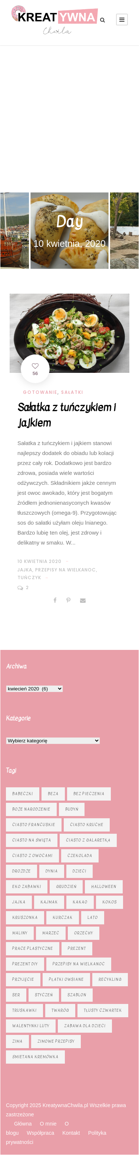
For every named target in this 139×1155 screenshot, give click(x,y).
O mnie (48, 1124)
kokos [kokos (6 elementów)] (109, 902)
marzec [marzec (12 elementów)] (50, 933)
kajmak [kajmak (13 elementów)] (49, 902)
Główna (23, 1124)
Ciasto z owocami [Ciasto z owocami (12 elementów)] (32, 855)
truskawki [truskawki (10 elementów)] (24, 1010)
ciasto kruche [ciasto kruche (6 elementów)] (86, 824)
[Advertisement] (69, 118)
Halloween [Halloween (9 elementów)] (103, 886)
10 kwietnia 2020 (39, 561)
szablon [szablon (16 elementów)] (76, 995)
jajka (24, 570)
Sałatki (72, 392)
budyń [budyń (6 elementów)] (71, 809)
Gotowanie (40, 392)
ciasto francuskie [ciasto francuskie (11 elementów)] (33, 824)
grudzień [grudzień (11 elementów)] (66, 886)
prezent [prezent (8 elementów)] (77, 948)
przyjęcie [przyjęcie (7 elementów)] (23, 979)
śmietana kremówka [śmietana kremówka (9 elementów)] (35, 1057)
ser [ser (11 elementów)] (16, 995)
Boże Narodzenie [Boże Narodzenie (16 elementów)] (31, 809)
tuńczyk (29, 577)
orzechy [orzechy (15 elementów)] (83, 933)
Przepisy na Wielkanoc (65, 570)
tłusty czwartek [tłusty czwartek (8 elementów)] (103, 1010)
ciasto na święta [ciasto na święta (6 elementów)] (31, 840)
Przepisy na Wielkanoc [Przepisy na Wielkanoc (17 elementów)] (79, 964)
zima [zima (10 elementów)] (17, 1041)
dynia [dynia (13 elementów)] (52, 871)
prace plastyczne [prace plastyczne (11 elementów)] (32, 948)
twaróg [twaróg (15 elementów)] (60, 1010)
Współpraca (40, 1133)
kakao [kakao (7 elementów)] (80, 902)
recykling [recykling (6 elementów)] (110, 979)
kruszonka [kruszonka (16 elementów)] (25, 917)
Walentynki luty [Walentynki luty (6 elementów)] (30, 1026)
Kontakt (71, 1133)
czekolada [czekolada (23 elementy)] (79, 855)
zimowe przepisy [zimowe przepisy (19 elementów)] (56, 1041)
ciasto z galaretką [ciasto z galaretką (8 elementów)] (88, 840)
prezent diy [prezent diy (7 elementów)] (25, 964)
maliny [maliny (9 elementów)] (19, 933)
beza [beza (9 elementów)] (53, 794)
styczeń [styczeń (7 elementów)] (44, 995)
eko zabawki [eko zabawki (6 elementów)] (26, 886)
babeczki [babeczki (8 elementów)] (22, 794)
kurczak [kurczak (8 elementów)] (63, 917)
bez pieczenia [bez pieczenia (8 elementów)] (89, 794)
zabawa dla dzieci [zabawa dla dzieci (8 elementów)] (85, 1026)
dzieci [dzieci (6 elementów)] (79, 871)
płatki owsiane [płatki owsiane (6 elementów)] (66, 979)
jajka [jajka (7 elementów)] (19, 902)
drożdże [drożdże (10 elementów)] (21, 871)
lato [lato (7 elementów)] (92, 917)
